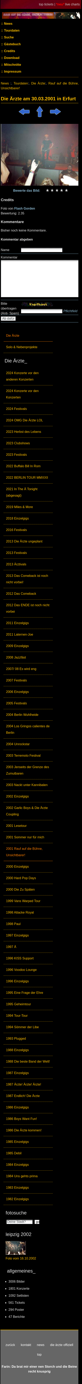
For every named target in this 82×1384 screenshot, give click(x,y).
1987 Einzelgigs (17, 1073)
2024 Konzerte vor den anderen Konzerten (22, 376)
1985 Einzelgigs (17, 1141)
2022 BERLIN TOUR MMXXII (27, 477)
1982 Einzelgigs (17, 1199)
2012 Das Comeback (21, 593)
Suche (8, 37)
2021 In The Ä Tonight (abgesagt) (21, 492)
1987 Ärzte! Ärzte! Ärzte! (23, 1084)
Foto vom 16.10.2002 (21, 1258)
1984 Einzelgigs (17, 1164)
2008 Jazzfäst (16, 657)
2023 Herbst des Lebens (23, 431)
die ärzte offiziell (61, 1345)
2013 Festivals (16, 553)
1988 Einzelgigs (17, 1050)
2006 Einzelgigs (17, 692)
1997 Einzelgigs (17, 935)
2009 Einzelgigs (17, 646)
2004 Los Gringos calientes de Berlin (28, 729)
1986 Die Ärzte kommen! (24, 1130)
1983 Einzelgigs (17, 1187)
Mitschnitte (12, 64)
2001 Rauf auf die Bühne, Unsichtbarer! (24, 852)
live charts (72, 4)
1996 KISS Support (20, 958)
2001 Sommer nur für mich (25, 837)
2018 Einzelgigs (17, 518)
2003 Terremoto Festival (23, 755)
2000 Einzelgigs (17, 866)
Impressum (12, 71)
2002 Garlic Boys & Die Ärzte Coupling (27, 811)
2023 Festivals (16, 454)
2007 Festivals (16, 680)
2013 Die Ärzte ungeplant (24, 541)
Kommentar (9, 257)
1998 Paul (13, 924)
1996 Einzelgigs (17, 981)
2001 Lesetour (16, 825)
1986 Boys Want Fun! (21, 1119)
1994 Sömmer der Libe (22, 1027)
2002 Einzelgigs (17, 796)
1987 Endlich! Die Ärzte (23, 1096)
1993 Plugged (16, 1038)
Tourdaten (11, 30)
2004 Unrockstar (18, 744)
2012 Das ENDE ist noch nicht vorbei (27, 608)
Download (11, 58)
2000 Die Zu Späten (20, 889)
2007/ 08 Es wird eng (21, 669)
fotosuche (16, 1212)
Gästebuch (12, 44)
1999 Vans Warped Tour (23, 901)
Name (5, 250)
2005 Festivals (16, 703)
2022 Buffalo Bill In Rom (23, 466)
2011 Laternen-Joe (19, 634)
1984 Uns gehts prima (22, 1176)
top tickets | (47, 4)
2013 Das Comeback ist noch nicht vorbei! (27, 579)
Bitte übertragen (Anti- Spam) (10, 308)
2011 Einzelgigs (17, 623)
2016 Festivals (16, 530)
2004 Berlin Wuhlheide (22, 714)
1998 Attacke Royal (20, 912)
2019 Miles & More (19, 507)
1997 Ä (11, 947)
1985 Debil (14, 1153)
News (7, 23)
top (39, 1354)
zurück (10, 1345)
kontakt (26, 1345)
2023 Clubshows (18, 443)
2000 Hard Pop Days (21, 878)
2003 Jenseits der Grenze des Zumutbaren (27, 770)
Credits (9, 51)
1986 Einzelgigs (17, 1107)
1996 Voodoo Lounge (21, 969)
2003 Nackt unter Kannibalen (27, 785)
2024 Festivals (16, 409)
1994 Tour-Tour (17, 1015)
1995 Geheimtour (18, 1004)
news (40, 1345)
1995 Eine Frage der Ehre (24, 992)
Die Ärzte (12, 335)
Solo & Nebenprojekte (21, 347)
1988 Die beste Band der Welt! (28, 1061)
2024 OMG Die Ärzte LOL (24, 420)
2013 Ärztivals (16, 564)
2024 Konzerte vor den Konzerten (22, 394)
